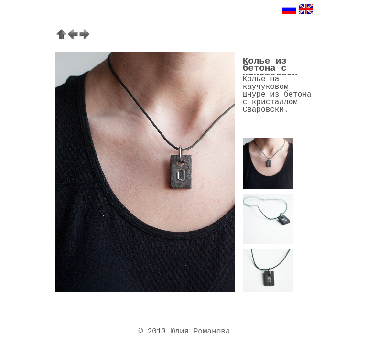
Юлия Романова (200, 331)
